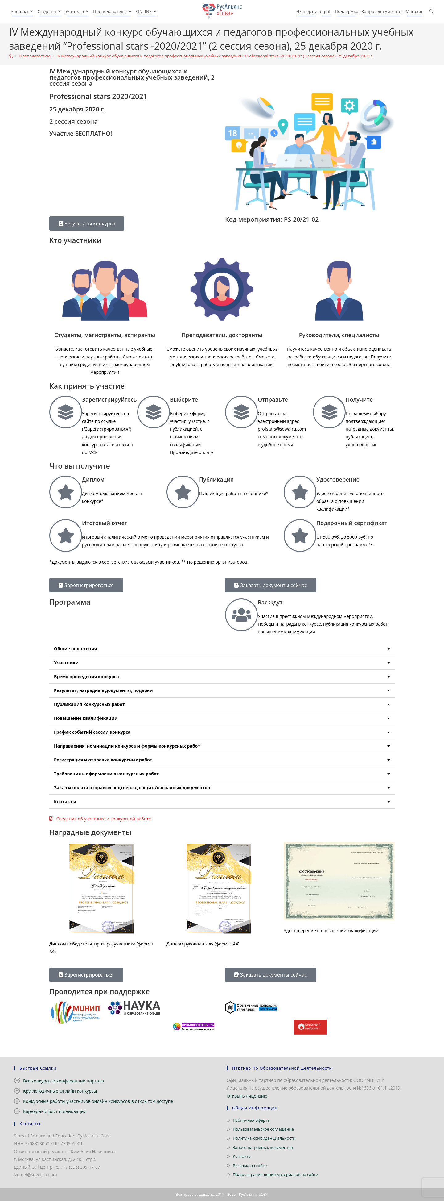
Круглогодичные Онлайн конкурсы (60, 1091)
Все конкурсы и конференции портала (63, 1081)
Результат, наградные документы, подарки (103, 690)
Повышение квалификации (85, 718)
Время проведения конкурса (86, 676)
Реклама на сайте (250, 1165)
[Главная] (11, 56)
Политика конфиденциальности (264, 1138)
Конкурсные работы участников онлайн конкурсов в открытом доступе (98, 1101)
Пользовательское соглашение (263, 1129)
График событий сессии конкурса (92, 732)
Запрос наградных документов (263, 1147)
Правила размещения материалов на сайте (275, 1174)
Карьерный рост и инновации (55, 1111)
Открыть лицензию (247, 1096)
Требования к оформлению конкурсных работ (106, 774)
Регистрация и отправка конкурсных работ (103, 760)
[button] (222, 649)
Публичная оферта (251, 1120)
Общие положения (75, 649)
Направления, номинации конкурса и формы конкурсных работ (127, 746)
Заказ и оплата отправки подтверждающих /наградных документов (132, 787)
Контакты (65, 801)
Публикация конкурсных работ (89, 704)
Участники (66, 662)
